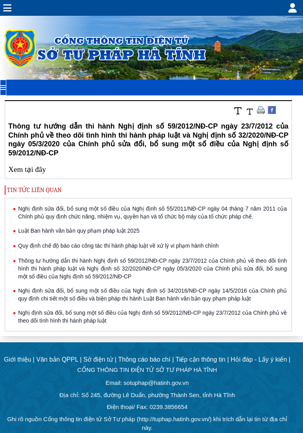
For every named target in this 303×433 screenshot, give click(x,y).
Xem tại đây (27, 169)
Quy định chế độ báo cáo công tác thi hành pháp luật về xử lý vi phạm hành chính (118, 246)
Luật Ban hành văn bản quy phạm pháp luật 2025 (79, 231)
